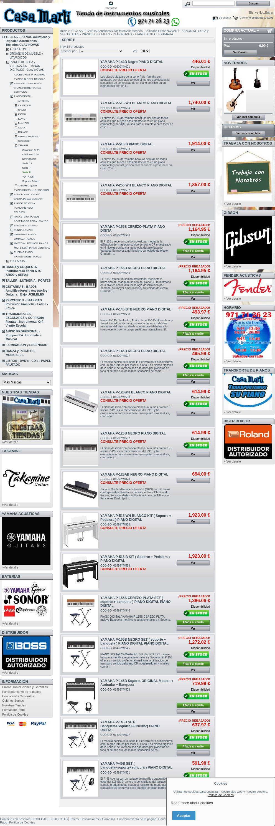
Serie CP (27, 163)
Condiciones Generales (18, 696)
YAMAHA (23, 145)
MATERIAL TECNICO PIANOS (31, 243)
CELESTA (19, 212)
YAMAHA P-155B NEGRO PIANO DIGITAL (133, 268)
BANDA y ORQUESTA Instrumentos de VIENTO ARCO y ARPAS (23, 270)
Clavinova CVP (30, 154)
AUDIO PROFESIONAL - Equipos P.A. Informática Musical (23, 335)
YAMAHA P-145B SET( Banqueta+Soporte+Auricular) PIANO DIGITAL (130, 726)
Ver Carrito (240, 52)
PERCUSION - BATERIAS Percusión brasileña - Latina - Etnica (27, 304)
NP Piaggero (29, 159)
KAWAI (22, 114)
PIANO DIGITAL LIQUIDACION (31, 190)
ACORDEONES (19, 49)
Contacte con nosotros (15, 819)
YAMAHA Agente (27, 185)
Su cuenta (225, 17)
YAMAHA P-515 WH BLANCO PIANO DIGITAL (136, 103)
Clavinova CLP (30, 150)
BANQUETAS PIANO (25, 225)
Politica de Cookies (15, 714)
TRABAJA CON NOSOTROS (248, 143)
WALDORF (24, 141)
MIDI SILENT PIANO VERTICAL (32, 247)
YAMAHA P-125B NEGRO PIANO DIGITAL (133, 433)
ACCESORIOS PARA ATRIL (29, 74)
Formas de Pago (13, 709)
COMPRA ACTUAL (240, 30)
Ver (135, 51)
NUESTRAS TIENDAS (20, 392)
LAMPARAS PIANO (25, 234)
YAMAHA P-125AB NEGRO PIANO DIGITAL (134, 474)
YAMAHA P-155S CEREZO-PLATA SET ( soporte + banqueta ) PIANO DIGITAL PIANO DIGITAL (135, 602)
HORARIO (232, 307)
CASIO (22, 109)
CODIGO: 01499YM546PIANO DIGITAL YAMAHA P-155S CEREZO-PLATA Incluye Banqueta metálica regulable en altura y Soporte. (135, 615)
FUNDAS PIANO (23, 230)
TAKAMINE (11, 451)
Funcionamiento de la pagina (21, 691)
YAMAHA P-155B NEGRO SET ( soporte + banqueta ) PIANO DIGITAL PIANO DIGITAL (134, 641)
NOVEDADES (235, 63)
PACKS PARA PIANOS (26, 216)
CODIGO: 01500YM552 (123, 192)
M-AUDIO (23, 123)
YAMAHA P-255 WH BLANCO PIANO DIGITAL (136, 185)
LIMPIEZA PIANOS (24, 239)
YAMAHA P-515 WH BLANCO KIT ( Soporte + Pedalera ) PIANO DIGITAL (135, 518)
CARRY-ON (24, 105)
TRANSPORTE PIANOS (27, 256)
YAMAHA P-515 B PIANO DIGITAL (127, 144)
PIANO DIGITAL (23, 96)
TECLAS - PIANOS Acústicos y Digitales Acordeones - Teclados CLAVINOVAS (28, 40)
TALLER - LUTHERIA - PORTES (28, 280)
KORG (22, 118)
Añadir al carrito (193, 250)
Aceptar (184, 816)
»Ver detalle (10, 442)
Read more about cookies (192, 803)
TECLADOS (17, 260)
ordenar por (69, 51)
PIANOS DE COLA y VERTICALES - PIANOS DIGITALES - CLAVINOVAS (27, 65)
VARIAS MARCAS (28, 136)
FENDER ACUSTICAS (242, 275)
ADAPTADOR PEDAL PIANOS (31, 221)
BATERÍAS (11, 576)
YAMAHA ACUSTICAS (21, 514)
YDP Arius (28, 176)
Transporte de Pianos (247, 370)
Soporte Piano (30, 181)
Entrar (269, 12)
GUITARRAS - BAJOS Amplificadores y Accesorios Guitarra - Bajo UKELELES (26, 290)
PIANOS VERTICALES (26, 194)
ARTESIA (23, 101)
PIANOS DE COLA (24, 203)
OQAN (22, 127)
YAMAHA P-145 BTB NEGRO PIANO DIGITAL (135, 309)
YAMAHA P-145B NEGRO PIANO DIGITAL (133, 351)
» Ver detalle (232, 203)
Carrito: (244, 17)
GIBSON (231, 213)
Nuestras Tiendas (14, 705)
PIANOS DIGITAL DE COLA (29, 79)
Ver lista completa (248, 116)
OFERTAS (232, 127)
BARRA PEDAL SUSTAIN (28, 199)
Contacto (111, 8)
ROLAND (23, 132)
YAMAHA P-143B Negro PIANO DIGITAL (131, 62)
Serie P (26, 167)
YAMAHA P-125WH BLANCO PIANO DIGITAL (135, 392)
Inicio (64, 30)
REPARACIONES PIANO (28, 83)
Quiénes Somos (13, 700)
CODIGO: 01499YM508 (115, 689)
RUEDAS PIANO (23, 252)
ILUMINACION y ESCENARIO (26, 345)
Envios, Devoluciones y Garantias (25, 687)
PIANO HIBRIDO (23, 207)
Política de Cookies (221, 795)
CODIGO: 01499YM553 (123, 567)
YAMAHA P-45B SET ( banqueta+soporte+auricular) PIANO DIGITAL (136, 765)
